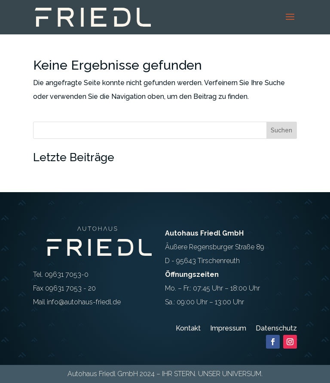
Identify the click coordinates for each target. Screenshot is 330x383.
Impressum (228, 328)
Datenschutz (276, 328)
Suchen (281, 130)
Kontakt (188, 328)
